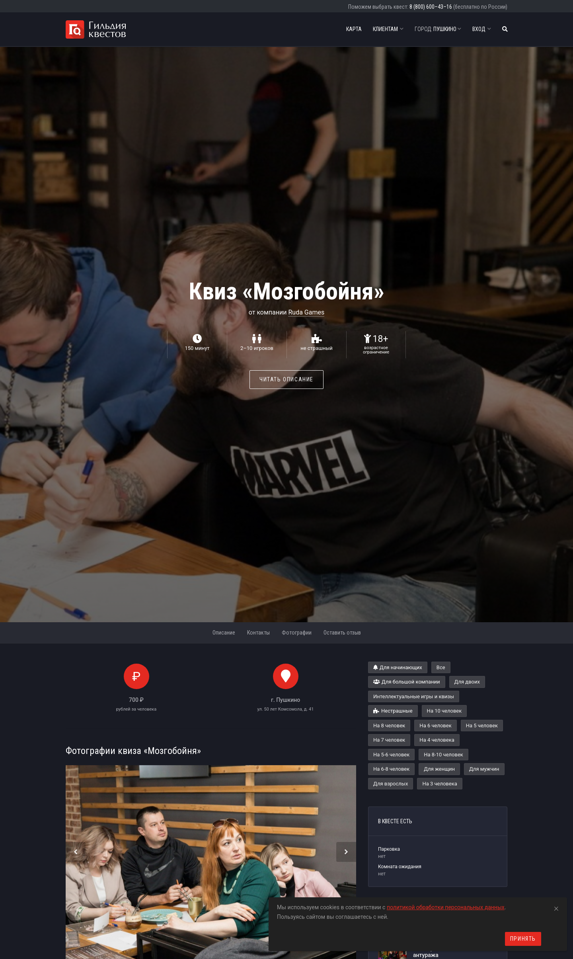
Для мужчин (484, 769)
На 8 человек (389, 726)
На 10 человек (444, 711)
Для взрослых (390, 784)
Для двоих (467, 682)
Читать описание (286, 379)
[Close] (556, 907)
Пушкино (438, 29)
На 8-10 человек (443, 755)
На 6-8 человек (391, 769)
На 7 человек (389, 740)
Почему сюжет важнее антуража (443, 951)
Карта (354, 29)
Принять (523, 939)
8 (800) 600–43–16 (430, 7)
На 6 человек (435, 726)
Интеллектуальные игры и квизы (413, 696)
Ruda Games (306, 312)
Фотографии (297, 632)
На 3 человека (439, 784)
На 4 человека (436, 740)
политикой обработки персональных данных (446, 907)
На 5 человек (482, 726)
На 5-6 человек (391, 755)
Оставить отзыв (342, 632)
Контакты (258, 632)
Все (441, 667)
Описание (223, 632)
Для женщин (439, 769)
